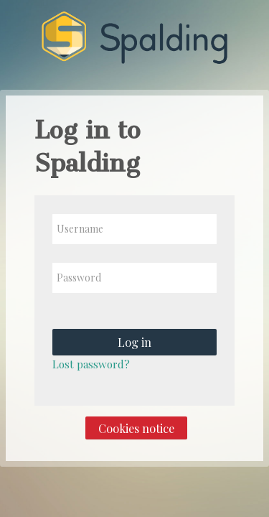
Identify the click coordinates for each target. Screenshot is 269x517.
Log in (134, 342)
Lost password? (91, 364)
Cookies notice (136, 428)
